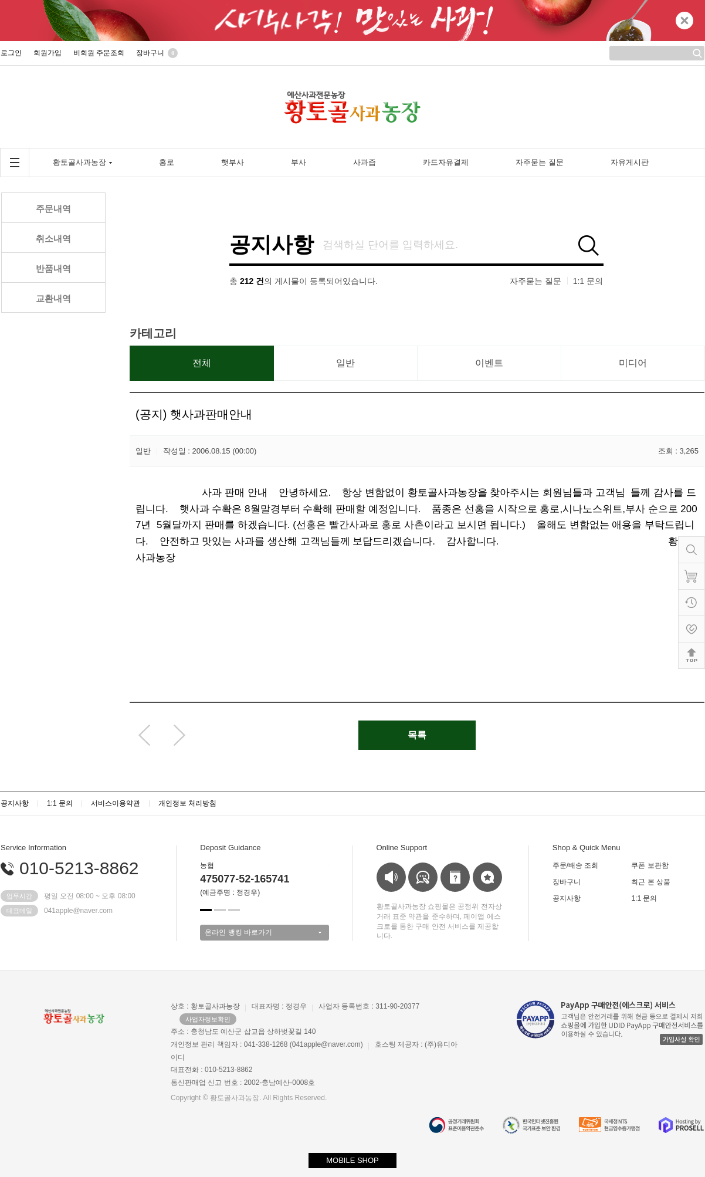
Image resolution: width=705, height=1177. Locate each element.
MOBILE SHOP (352, 1160)
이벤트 (489, 363)
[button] (206, 910)
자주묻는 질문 (535, 281)
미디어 (633, 363)
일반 (345, 363)
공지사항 (271, 244)
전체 (201, 363)
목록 (417, 735)
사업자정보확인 (208, 1019)
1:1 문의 (588, 281)
